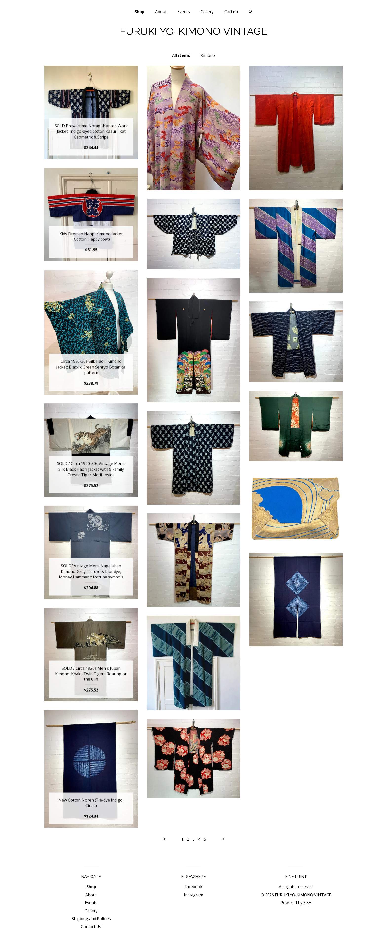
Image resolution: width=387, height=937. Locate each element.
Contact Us (91, 926)
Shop (139, 11)
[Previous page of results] (164, 839)
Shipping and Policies (91, 918)
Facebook (193, 886)
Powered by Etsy (296, 902)
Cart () (231, 11)
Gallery (207, 11)
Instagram (193, 894)
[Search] (250, 12)
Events (183, 11)
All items (181, 55)
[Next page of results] (223, 839)
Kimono (208, 55)
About (161, 11)
